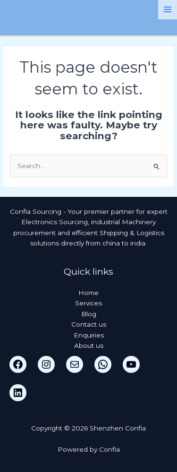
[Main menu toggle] (167, 9)
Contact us (88, 324)
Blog (88, 314)
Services (88, 303)
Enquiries (89, 335)
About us (88, 345)
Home (88, 292)
